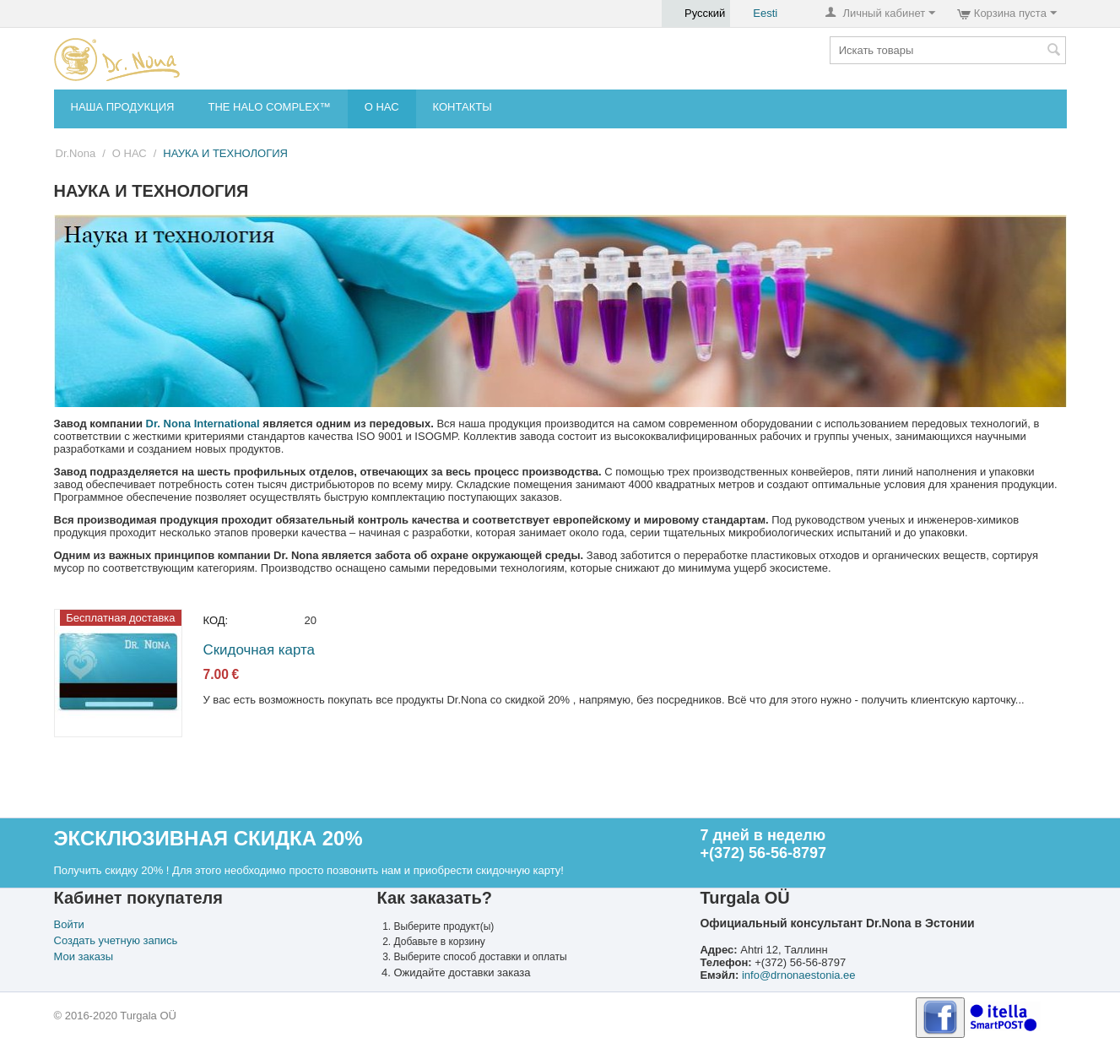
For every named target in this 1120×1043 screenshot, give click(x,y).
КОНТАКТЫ (462, 106)
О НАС (382, 106)
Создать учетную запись (116, 940)
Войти (69, 924)
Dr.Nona (76, 153)
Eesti (756, 13)
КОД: (216, 620)
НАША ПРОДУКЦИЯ (123, 106)
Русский (696, 13)
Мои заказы (84, 956)
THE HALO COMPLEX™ (269, 106)
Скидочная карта (259, 650)
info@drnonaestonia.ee (799, 975)
